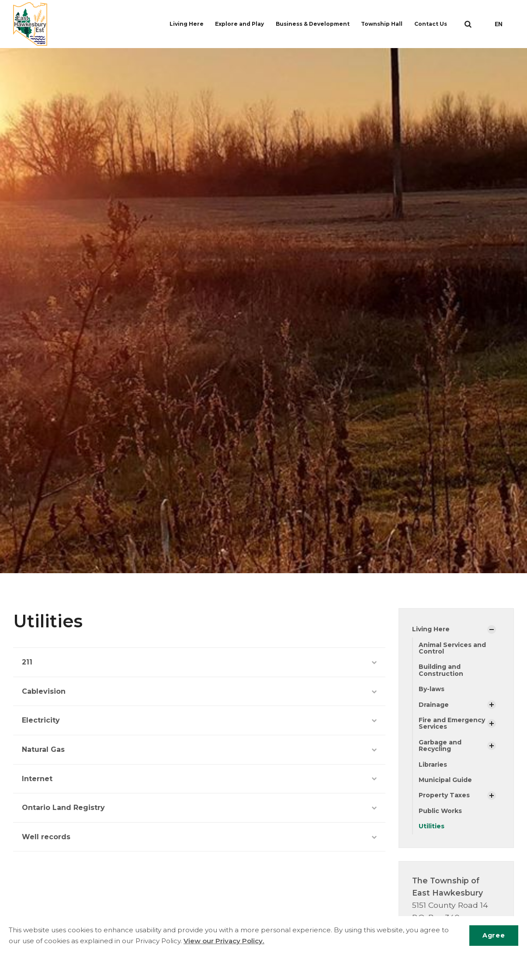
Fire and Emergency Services (452, 723)
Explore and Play (241, 24)
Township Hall (383, 24)
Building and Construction (441, 670)
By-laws (431, 689)
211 (199, 662)
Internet (199, 779)
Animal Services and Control (452, 648)
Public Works (440, 811)
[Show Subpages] (491, 629)
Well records (199, 837)
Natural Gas (199, 749)
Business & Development (314, 24)
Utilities (431, 826)
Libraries (433, 764)
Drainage (434, 705)
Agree (493, 935)
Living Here (189, 24)
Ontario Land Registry (199, 807)
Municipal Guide (445, 780)
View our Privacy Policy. (224, 941)
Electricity (199, 720)
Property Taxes (444, 795)
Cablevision (199, 691)
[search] (468, 24)
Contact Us (432, 24)
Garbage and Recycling (440, 745)
